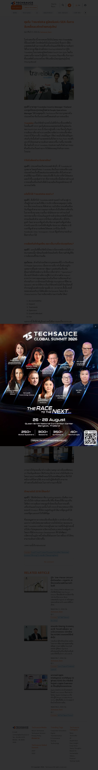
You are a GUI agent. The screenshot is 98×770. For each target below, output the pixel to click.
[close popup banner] (95, 326)
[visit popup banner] (49, 385)
